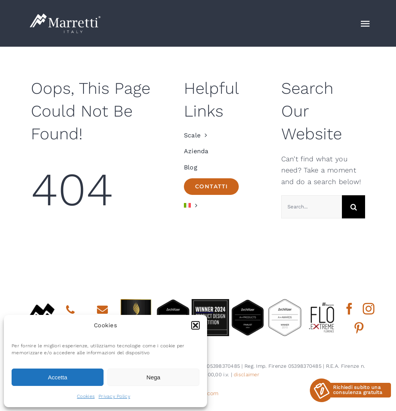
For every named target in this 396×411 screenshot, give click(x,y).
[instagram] (368, 309)
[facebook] (349, 309)
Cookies (86, 396)
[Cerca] (353, 206)
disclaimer (246, 374)
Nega (153, 377)
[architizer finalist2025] (173, 302)
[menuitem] (226, 206)
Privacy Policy (114, 396)
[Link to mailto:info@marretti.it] (102, 310)
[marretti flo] (321, 302)
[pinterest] (359, 328)
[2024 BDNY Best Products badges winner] (210, 302)
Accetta (57, 377)
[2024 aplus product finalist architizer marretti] (247, 302)
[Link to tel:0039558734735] (70, 310)
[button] (195, 325)
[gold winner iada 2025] (136, 302)
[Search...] (311, 206)
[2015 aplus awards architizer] (284, 302)
